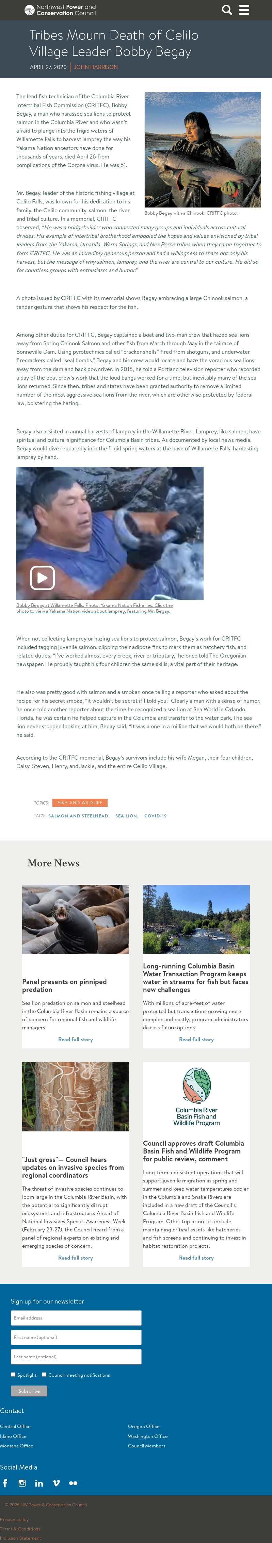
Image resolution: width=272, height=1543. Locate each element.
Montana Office (16, 1445)
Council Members (146, 1445)
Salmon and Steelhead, (79, 816)
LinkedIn (39, 1483)
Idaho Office (13, 1436)
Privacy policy (14, 1519)
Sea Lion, (127, 816)
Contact (12, 1410)
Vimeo (56, 1483)
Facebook (5, 1483)
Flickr (73, 1483)
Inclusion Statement (21, 1538)
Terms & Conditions (20, 1529)
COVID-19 (155, 816)
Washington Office (148, 1436)
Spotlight (25, 1375)
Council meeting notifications (78, 1375)
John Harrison (96, 67)
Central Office (15, 1426)
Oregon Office (144, 1426)
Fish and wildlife (80, 802)
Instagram (22, 1483)
